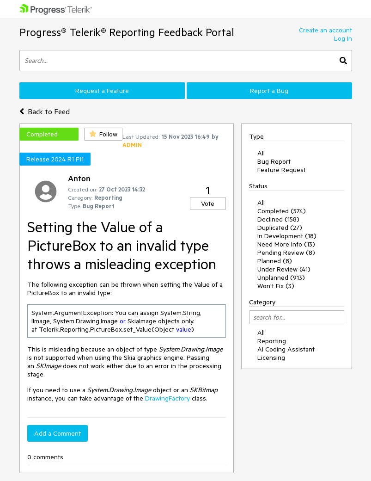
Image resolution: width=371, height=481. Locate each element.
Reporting (271, 341)
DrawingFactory (167, 398)
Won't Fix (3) (275, 286)
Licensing (271, 357)
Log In (343, 38)
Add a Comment (57, 433)
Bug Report (274, 161)
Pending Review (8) (286, 252)
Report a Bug (269, 90)
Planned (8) (274, 261)
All (261, 153)
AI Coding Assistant (286, 349)
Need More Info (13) (286, 244)
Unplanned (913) (281, 277)
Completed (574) (281, 211)
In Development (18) (286, 236)
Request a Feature (102, 90)
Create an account (325, 30)
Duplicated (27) (279, 227)
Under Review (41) (283, 269)
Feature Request (281, 170)
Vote (207, 203)
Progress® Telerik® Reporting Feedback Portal (126, 32)
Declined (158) (278, 219)
